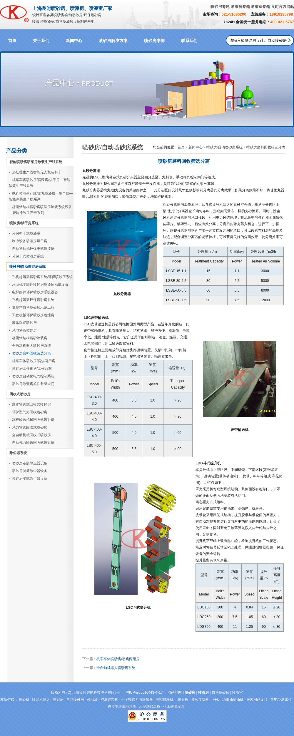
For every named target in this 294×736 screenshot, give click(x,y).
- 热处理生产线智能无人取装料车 (35, 172)
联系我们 (189, 41)
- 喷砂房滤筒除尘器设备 (28, 471)
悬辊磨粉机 (165, 699)
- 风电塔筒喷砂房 (23, 330)
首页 (12, 41)
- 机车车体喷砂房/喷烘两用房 (32, 361)
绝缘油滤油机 (232, 699)
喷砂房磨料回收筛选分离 (265, 147)
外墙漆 (92, 699)
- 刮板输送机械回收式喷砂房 (31, 420)
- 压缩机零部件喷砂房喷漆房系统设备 (39, 284)
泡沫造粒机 (109, 699)
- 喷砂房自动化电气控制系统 (31, 376)
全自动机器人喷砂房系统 (115, 668)
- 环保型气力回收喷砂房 (28, 412)
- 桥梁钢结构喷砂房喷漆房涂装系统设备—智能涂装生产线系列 (40, 210)
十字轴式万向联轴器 (137, 699)
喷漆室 (237, 692)
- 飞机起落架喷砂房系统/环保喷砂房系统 (41, 277)
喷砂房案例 (154, 41)
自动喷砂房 (220, 692)
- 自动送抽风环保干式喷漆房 (31, 249)
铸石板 (183, 699)
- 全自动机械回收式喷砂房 (30, 435)
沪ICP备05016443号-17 (144, 692)
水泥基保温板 (149, 707)
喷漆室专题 (260, 6)
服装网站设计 (257, 699)
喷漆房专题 (240, 6)
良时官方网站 (282, 6)
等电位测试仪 (281, 699)
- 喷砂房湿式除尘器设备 (28, 478)
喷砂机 (24, 699)
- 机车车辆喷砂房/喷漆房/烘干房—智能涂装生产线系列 (39, 183)
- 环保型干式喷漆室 (24, 233)
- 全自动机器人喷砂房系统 (30, 346)
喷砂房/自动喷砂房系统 (27, 267)
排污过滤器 (200, 699)
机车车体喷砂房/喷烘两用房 (118, 659)
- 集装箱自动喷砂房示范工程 (31, 307)
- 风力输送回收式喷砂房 (28, 427)
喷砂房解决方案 (113, 41)
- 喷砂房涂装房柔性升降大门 (31, 384)
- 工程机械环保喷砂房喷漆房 (31, 315)
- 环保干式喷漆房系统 (26, 256)
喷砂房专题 (220, 6)
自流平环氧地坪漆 (122, 707)
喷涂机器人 (41, 699)
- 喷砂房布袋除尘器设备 (28, 463)
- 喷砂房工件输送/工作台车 (30, 369)
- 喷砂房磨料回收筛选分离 (30, 353)
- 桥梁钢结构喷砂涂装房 (28, 338)
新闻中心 (74, 41)
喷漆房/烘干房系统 (24, 223)
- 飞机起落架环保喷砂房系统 (31, 300)
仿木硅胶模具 (173, 707)
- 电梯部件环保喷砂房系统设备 (33, 292)
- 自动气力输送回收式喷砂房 (31, 443)
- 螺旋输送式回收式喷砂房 (30, 404)
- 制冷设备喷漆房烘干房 (28, 241)
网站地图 (175, 692)
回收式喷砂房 (20, 394)
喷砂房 (58, 699)
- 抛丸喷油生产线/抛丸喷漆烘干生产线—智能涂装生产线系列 (41, 196)
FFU (216, 699)
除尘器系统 (18, 453)
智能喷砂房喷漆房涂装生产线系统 (35, 162)
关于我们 (41, 41)
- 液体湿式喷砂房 (23, 323)
